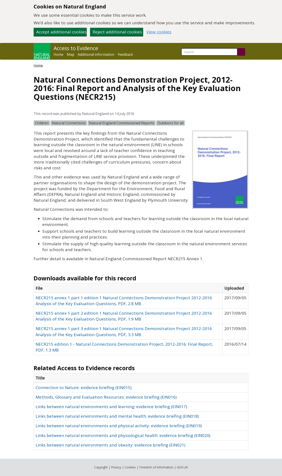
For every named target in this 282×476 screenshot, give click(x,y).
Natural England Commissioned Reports (121, 123)
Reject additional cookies (117, 32)
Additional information (96, 54)
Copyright (101, 467)
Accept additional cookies (61, 32)
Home (58, 54)
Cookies (130, 467)
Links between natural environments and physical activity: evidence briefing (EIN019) (119, 426)
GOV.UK (182, 467)
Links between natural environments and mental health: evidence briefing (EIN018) (117, 416)
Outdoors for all (170, 123)
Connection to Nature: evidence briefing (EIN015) (83, 387)
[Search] (241, 52)
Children (42, 123)
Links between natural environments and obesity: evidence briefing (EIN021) (110, 445)
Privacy (116, 467)
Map (70, 54)
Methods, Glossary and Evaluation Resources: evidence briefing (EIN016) (106, 397)
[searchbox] (209, 52)
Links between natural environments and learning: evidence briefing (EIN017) (111, 406)
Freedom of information (156, 467)
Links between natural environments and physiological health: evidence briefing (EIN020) (123, 435)
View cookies (158, 32)
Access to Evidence (76, 48)
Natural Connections (69, 123)
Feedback (125, 54)
